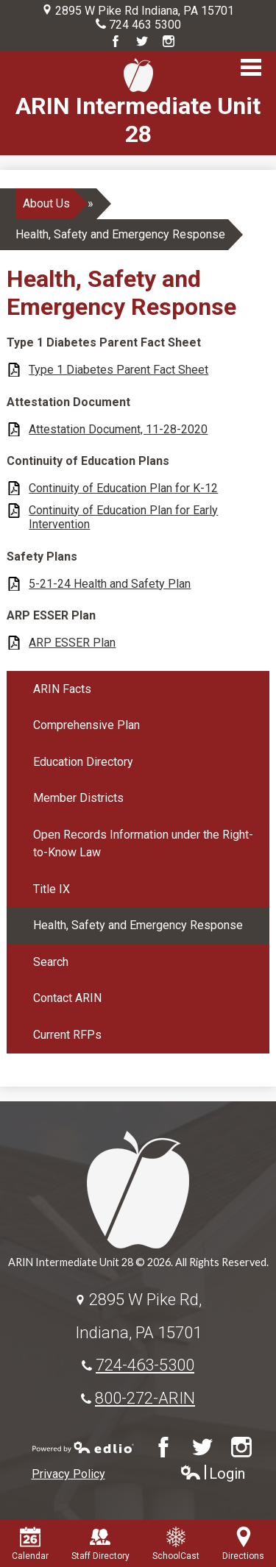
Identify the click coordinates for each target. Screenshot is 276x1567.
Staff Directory (100, 1544)
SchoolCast (175, 1544)
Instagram (168, 41)
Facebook (115, 41)
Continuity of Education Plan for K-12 (123, 488)
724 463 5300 (145, 25)
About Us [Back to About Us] (46, 203)
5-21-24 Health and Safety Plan (110, 584)
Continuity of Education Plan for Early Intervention (123, 517)
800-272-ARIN (145, 1397)
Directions (243, 1544)
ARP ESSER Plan (72, 643)
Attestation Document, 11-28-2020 (118, 429)
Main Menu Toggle (251, 67)
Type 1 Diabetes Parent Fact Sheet (118, 370)
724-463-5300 (145, 1364)
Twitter (142, 41)
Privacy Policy (68, 1474)
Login (212, 1474)
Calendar (30, 1544)
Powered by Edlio (83, 1447)
